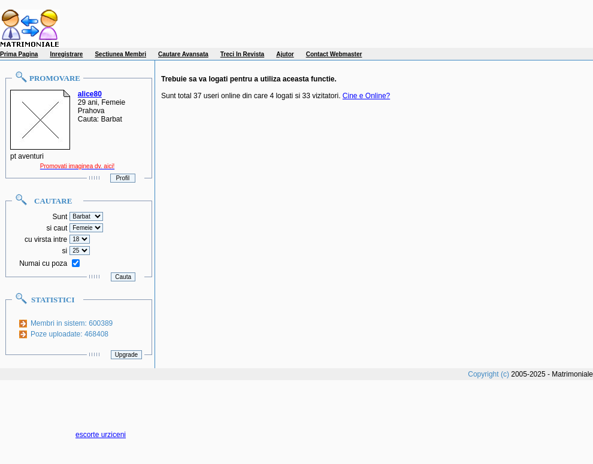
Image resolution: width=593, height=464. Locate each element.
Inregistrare (66, 54)
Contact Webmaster (334, 54)
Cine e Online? (366, 96)
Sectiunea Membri (120, 54)
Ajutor (285, 54)
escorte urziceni (100, 434)
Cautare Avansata (183, 54)
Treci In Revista (242, 54)
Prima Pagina (19, 54)
